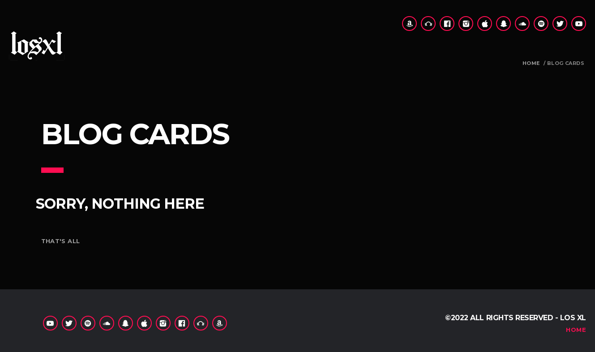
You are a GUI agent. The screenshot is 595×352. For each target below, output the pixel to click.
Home (531, 63)
